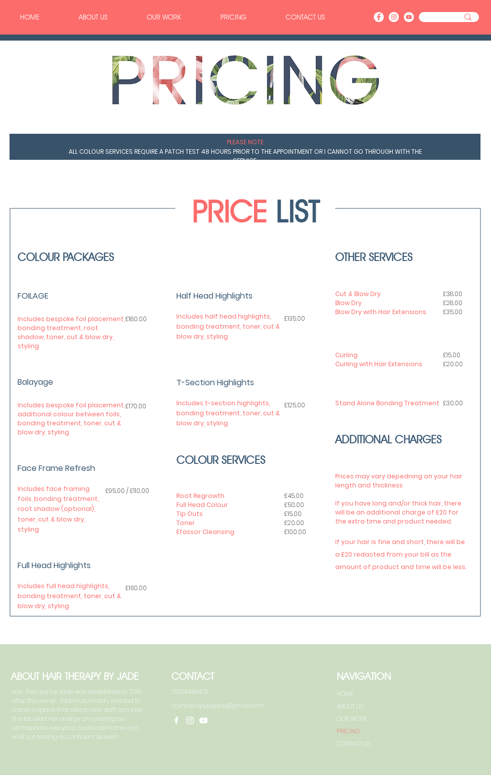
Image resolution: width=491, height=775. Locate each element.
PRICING (348, 731)
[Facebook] (379, 17)
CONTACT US (354, 743)
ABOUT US (350, 706)
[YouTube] (409, 17)
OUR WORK (352, 718)
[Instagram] (394, 17)
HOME (345, 693)
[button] (233, 17)
